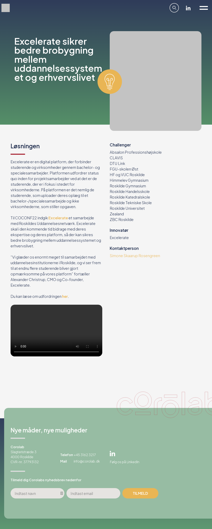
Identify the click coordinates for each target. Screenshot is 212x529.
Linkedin (188, 8)
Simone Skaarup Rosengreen (135, 255)
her (64, 296)
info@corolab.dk (87, 461)
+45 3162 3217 (85, 455)
